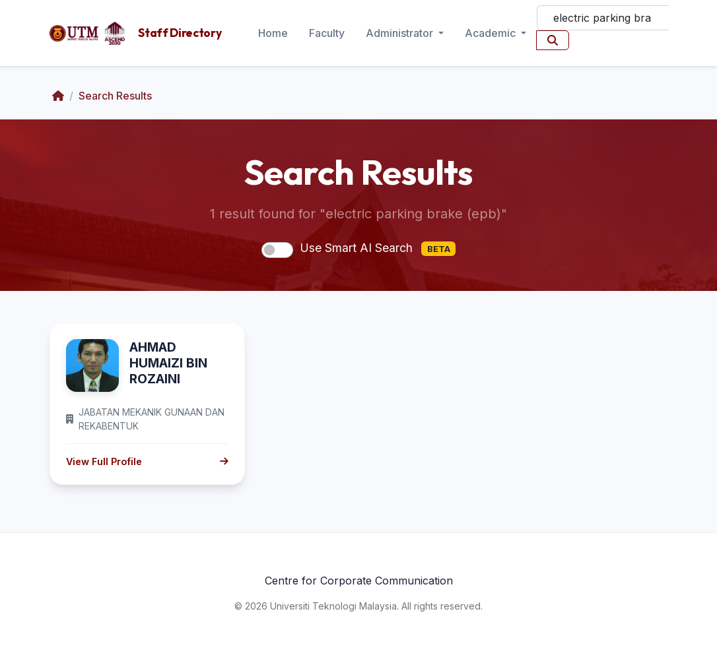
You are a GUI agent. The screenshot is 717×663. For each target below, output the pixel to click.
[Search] (603, 17)
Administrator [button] (401, 33)
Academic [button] (491, 33)
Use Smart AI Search (378, 249)
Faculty (327, 33)
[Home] (58, 95)
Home (273, 33)
